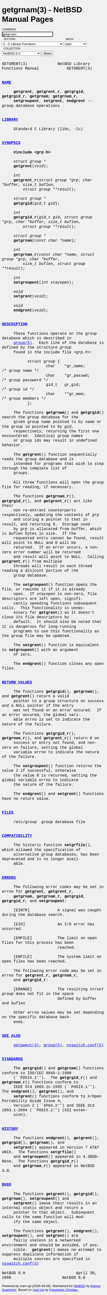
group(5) (22, 343)
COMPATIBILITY (17, 836)
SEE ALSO (11, 1036)
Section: (11, 39)
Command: (11, 29)
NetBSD (79, 1286)
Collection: (12, 48)
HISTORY (10, 1129)
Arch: (72, 39)
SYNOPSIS (11, 143)
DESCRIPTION (14, 324)
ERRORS (9, 878)
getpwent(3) (26, 1045)
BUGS (6, 1184)
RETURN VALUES (17, 682)
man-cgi (38, 1290)
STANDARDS (12, 1059)
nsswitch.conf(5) (85, 1045)
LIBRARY (10, 119)
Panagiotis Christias (63, 1290)
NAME (6, 82)
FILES (7, 812)
